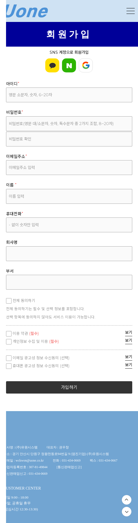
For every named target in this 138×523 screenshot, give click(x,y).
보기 (128, 332)
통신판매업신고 (69, 467)
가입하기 (69, 387)
